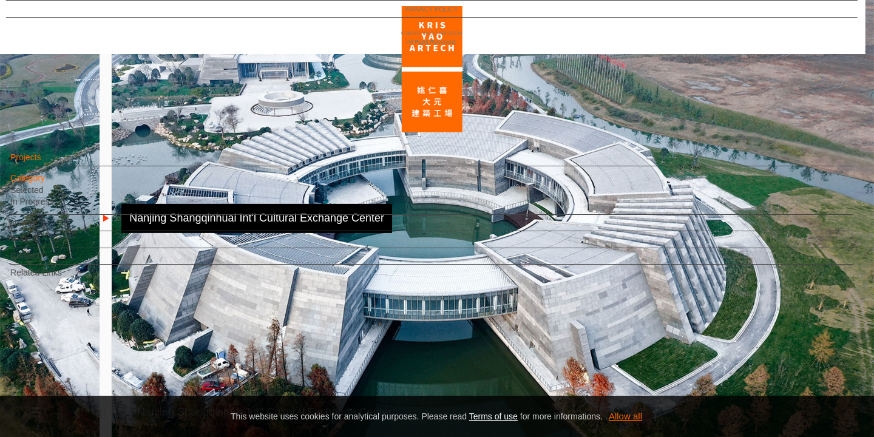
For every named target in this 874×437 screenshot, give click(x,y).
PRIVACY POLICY (62, 392)
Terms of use (493, 416)
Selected (48, 196)
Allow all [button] (625, 416)
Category (49, 184)
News (42, 229)
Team (42, 245)
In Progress (54, 207)
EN (83, 357)
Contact (46, 261)
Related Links (58, 278)
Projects (47, 163)
